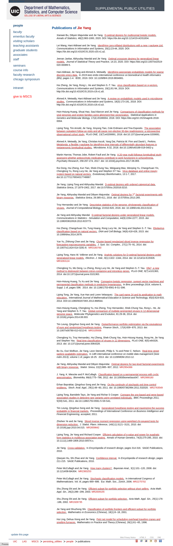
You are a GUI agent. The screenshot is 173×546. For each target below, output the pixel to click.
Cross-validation (76, 448)
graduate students (25, 50)
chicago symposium (26, 79)
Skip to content (16, 1)
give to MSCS (22, 96)
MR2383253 (84, 471)
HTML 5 (143, 537)
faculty (17, 32)
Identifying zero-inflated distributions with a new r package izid (130, 45)
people (18, 25)
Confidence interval (106, 458)
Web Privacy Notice (127, 537)
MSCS (35, 541)
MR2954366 (125, 367)
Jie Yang (84, 28)
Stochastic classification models (107, 478)
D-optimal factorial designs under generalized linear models (123, 215)
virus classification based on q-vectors (137, 85)
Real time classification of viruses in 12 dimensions (103, 340)
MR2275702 (139, 481)
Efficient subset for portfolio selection (108, 498)
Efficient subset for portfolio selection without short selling (119, 488)
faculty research (24, 74)
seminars (19, 65)
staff (16, 59)
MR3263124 (63, 261)
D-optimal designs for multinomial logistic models (130, 35)
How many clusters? (101, 468)
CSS (152, 537)
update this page (20, 534)
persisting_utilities (52, 541)
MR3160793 (95, 247)
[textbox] (133, 194)
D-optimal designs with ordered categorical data (130, 184)
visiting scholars (24, 41)
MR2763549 (156, 387)
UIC (15, 541)
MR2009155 (98, 491)
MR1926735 (75, 502)
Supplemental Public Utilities (125, 8)
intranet (18, 88)
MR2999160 (147, 377)
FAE (159, 537)
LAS (24, 541)
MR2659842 (92, 427)
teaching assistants (26, 45)
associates (20, 54)
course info (20, 70)
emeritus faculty (23, 36)
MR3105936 (95, 330)
